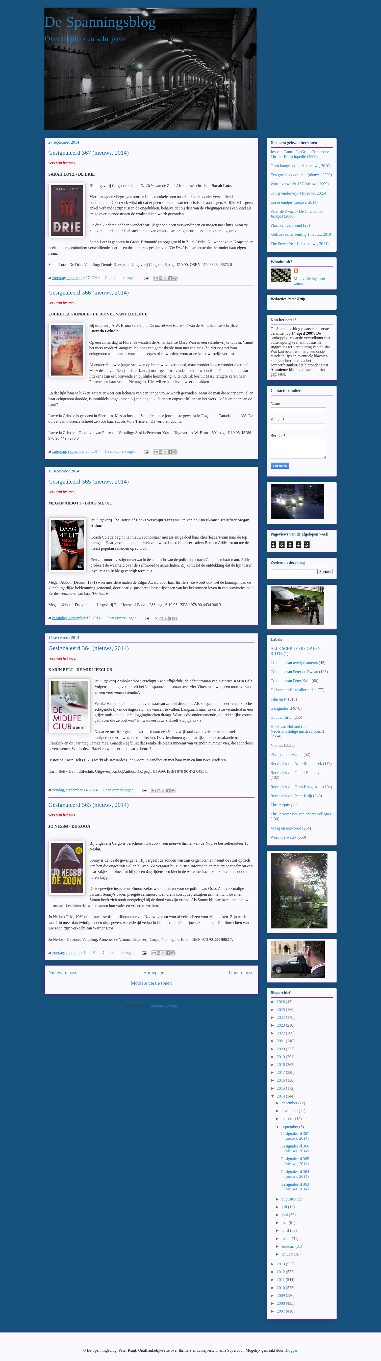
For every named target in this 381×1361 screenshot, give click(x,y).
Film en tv (279, 699)
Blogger (291, 1350)
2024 (281, 1017)
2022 (281, 1033)
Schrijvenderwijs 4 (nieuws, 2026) (298, 193)
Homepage (153, 972)
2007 (281, 1311)
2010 (281, 1288)
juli (285, 1207)
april (286, 1230)
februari (288, 1246)
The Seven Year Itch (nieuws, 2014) (300, 244)
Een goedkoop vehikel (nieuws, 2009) (301, 175)
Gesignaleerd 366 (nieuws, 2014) (88, 292)
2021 (281, 1041)
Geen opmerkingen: (121, 278)
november (290, 1111)
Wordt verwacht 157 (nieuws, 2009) (300, 184)
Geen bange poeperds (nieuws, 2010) (301, 166)
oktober (288, 1118)
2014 (281, 1096)
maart (287, 1238)
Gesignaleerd (281, 708)
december (290, 1103)
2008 (281, 1303)
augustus (289, 1199)
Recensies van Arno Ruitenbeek (296, 763)
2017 (281, 1072)
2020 (281, 1049)
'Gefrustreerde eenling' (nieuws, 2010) (302, 234)
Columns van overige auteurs (294, 662)
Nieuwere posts (63, 972)
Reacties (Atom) (164, 1006)
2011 (281, 1279)
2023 (281, 1025)
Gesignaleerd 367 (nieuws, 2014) (88, 152)
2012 (281, 1272)
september (290, 1127)
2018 (281, 1064)
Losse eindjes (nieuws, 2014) (294, 202)
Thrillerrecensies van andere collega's (301, 814)
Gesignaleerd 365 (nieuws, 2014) (88, 481)
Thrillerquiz (280, 805)
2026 (281, 1002)
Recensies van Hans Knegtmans (296, 787)
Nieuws (277, 745)
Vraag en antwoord (286, 828)
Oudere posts (242, 972)
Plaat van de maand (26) (290, 225)
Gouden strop (282, 717)
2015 (281, 1088)
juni (285, 1215)
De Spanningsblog (100, 21)
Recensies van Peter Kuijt (291, 796)
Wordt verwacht (283, 837)
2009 (281, 1295)
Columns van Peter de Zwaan (294, 672)
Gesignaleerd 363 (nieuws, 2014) (88, 805)
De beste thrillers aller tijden (294, 690)
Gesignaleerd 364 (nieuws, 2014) (88, 648)
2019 (281, 1057)
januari (288, 1254)
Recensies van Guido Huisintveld (298, 772)
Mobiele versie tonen (151, 983)
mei (285, 1222)
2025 (281, 1009)
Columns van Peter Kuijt (291, 681)
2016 (281, 1080)
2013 (281, 1264)
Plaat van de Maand (287, 754)
